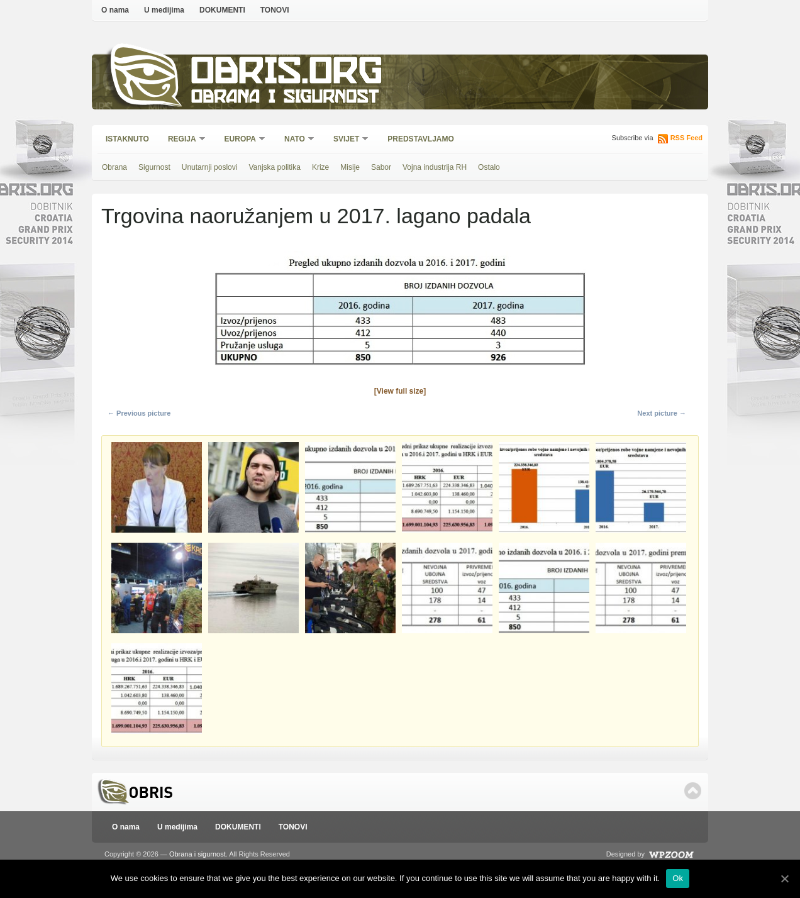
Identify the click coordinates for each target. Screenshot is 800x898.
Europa (240, 140)
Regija (183, 140)
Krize (320, 167)
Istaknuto (127, 139)
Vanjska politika (274, 167)
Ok (677, 878)
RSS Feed (686, 137)
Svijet (347, 140)
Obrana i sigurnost (284, 98)
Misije (350, 167)
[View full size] (400, 391)
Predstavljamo (420, 139)
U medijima (164, 10)
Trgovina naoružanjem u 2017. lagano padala (316, 216)
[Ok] (784, 878)
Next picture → (661, 413)
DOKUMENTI (222, 10)
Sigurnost (154, 167)
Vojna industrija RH (435, 167)
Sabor (381, 167)
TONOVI (274, 10)
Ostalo (489, 167)
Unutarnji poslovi (210, 167)
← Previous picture (139, 413)
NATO (295, 140)
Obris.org (287, 74)
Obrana (114, 167)
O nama (115, 10)
